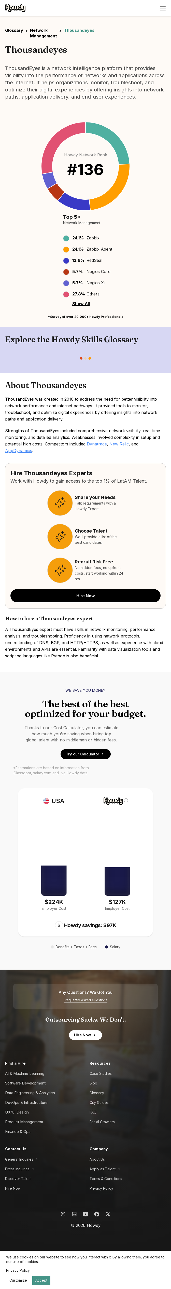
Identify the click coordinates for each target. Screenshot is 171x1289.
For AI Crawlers (102, 1122)
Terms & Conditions (106, 1178)
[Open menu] (163, 8)
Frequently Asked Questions (85, 1000)
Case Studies (101, 1073)
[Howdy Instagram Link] (63, 1214)
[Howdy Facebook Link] (97, 1214)
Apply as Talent (103, 1169)
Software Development (25, 1083)
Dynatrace (97, 443)
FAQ (93, 1112)
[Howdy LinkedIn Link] (74, 1214)
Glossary (14, 30)
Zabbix (93, 237)
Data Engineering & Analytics (30, 1092)
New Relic (119, 443)
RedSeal (94, 260)
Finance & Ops (18, 1131)
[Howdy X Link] (108, 1214)
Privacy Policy (101, 1188)
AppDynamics (18, 450)
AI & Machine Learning (24, 1073)
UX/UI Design (17, 1112)
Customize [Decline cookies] (18, 1280)
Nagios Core (98, 271)
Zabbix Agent (99, 249)
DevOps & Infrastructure (26, 1102)
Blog (93, 1083)
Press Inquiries (17, 1169)
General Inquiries (19, 1159)
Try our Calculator (85, 754)
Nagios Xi (96, 282)
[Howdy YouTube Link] (85, 1214)
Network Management (43, 33)
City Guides (99, 1102)
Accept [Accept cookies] (41, 1280)
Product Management (24, 1121)
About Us (97, 1159)
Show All (81, 303)
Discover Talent (18, 1178)
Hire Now (85, 595)
